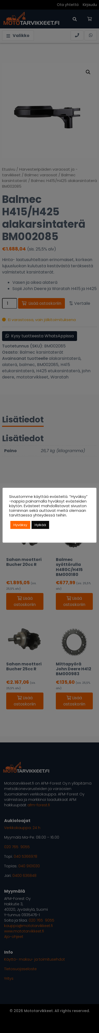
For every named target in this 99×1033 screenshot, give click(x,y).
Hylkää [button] (40, 524)
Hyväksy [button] (20, 524)
